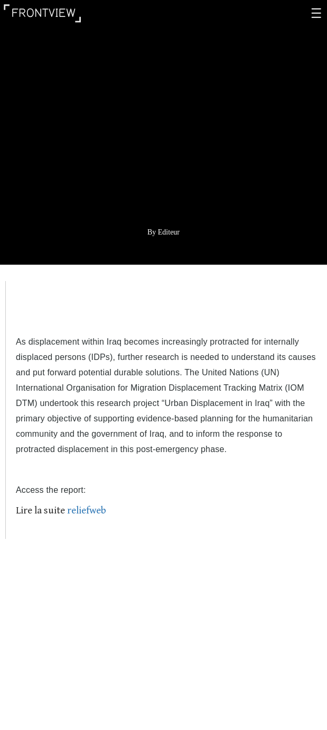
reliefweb (86, 510)
